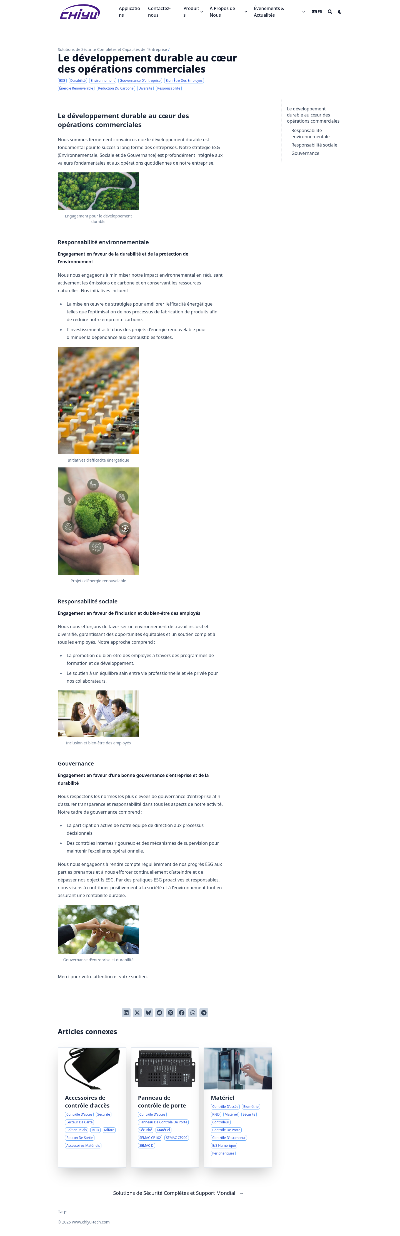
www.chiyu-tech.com (91, 1222)
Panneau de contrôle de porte (162, 1101)
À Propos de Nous (222, 11)
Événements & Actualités (269, 11)
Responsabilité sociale (314, 145)
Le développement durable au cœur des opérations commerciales (313, 115)
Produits (191, 11)
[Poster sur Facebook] (181, 1012)
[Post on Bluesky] (148, 1012)
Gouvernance (305, 153)
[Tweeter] (137, 1012)
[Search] (330, 11)
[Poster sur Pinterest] (170, 1012)
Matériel (222, 1097)
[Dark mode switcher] (340, 11)
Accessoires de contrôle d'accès (87, 1101)
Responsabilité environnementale (310, 133)
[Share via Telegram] (203, 1012)
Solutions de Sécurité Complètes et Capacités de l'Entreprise (112, 49)
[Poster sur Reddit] (159, 1012)
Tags (63, 1211)
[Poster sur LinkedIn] (126, 1012)
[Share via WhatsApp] (192, 1012)
